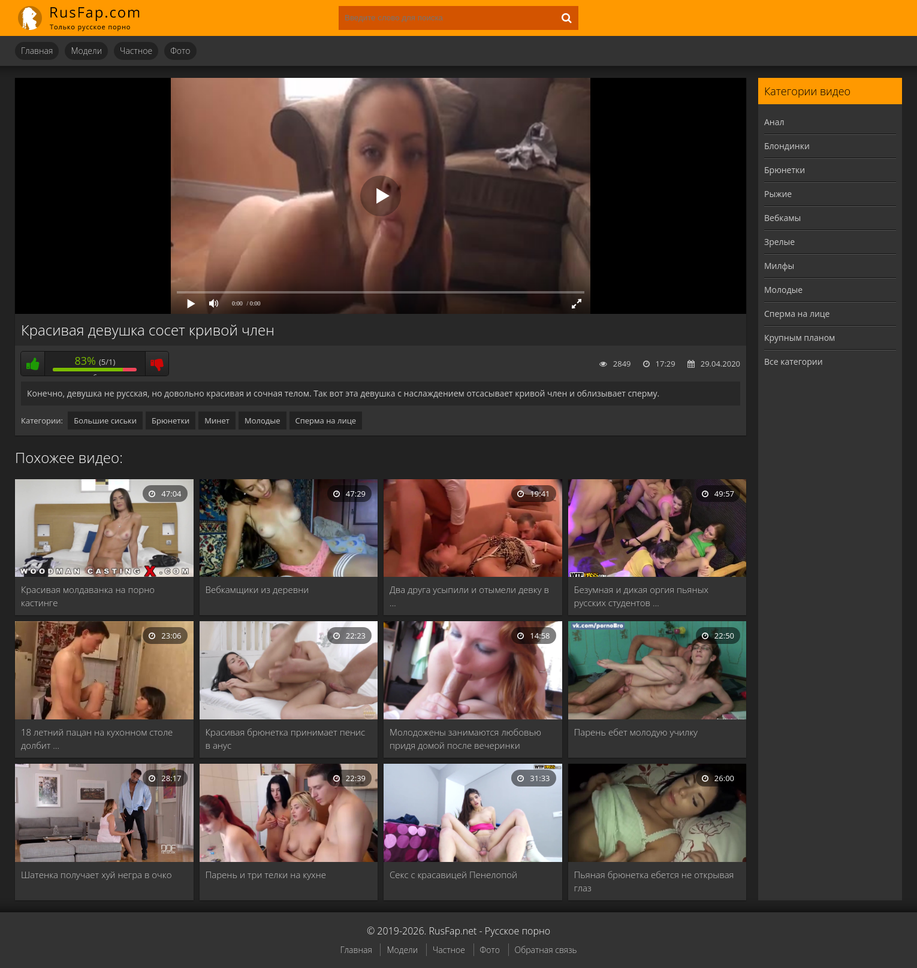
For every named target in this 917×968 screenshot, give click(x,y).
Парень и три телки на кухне (266, 875)
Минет (217, 420)
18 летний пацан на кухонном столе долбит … (97, 738)
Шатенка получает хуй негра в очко (96, 875)
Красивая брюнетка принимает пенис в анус (286, 738)
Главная (37, 50)
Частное (136, 50)
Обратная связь (546, 949)
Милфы (779, 265)
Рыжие (778, 193)
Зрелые (779, 241)
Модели (86, 50)
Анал (774, 122)
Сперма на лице (326, 420)
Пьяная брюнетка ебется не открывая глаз (654, 881)
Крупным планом (799, 337)
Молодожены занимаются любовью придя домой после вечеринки (465, 738)
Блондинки (787, 146)
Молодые (262, 420)
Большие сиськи (105, 420)
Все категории (793, 361)
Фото (180, 50)
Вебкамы (782, 217)
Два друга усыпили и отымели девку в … (469, 596)
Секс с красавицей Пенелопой (453, 875)
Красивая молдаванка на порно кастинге (88, 596)
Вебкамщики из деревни (257, 589)
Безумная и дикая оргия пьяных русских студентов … (641, 596)
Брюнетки (170, 420)
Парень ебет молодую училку (636, 732)
